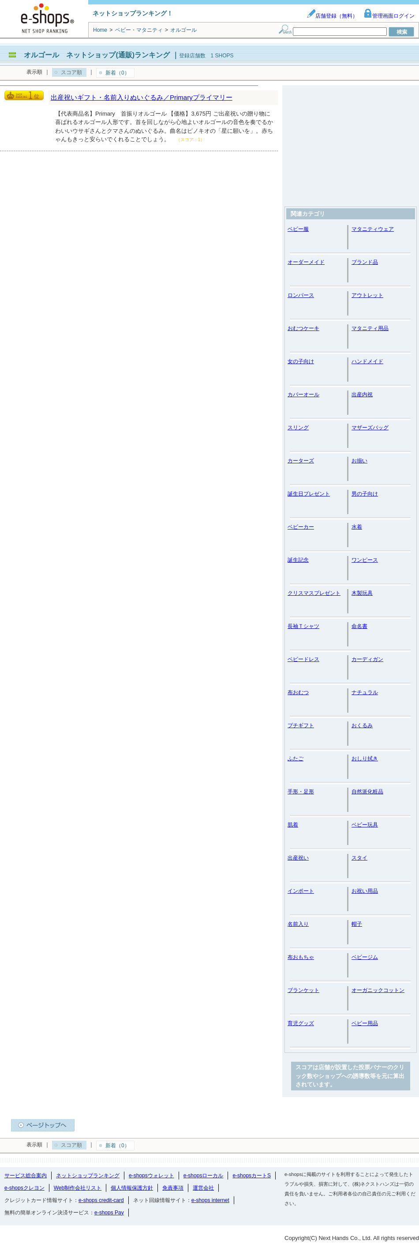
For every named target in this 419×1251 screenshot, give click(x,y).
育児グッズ (301, 1023)
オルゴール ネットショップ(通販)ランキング (97, 55)
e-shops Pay (109, 1213)
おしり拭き (365, 758)
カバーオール (303, 394)
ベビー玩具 (365, 825)
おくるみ (362, 725)
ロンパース (301, 295)
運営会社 (203, 1188)
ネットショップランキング (88, 1175)
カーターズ (301, 461)
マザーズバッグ (370, 428)
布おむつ (298, 692)
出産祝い (298, 858)
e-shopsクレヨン (24, 1188)
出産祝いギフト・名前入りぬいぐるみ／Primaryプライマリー (141, 97)
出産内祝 (362, 394)
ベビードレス (303, 659)
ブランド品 (365, 262)
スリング (298, 428)
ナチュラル (365, 692)
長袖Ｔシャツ (303, 626)
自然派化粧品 (367, 792)
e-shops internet (210, 1200)
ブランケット (303, 990)
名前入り (298, 924)
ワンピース (365, 560)
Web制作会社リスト (77, 1188)
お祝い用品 (365, 891)
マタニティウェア (373, 229)
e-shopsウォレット (151, 1175)
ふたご (295, 758)
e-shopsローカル (203, 1175)
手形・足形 (301, 792)
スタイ (359, 858)
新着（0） (117, 73)
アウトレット (367, 295)
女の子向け (301, 361)
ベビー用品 (365, 1023)
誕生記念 (298, 560)
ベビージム (365, 957)
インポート (301, 891)
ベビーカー (301, 527)
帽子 (357, 924)
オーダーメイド (306, 262)
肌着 (293, 825)
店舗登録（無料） (332, 16)
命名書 (359, 626)
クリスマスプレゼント (314, 593)
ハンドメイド (367, 361)
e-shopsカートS (251, 1175)
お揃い (359, 461)
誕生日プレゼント (309, 494)
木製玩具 (362, 593)
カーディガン (367, 659)
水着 (357, 527)
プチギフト (301, 725)
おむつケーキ (303, 328)
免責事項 (172, 1188)
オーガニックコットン (378, 990)
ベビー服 (298, 229)
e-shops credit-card (101, 1200)
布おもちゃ (301, 957)
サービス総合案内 (25, 1175)
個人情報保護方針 (132, 1188)
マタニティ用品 (370, 328)
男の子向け (365, 494)
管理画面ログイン (389, 16)
